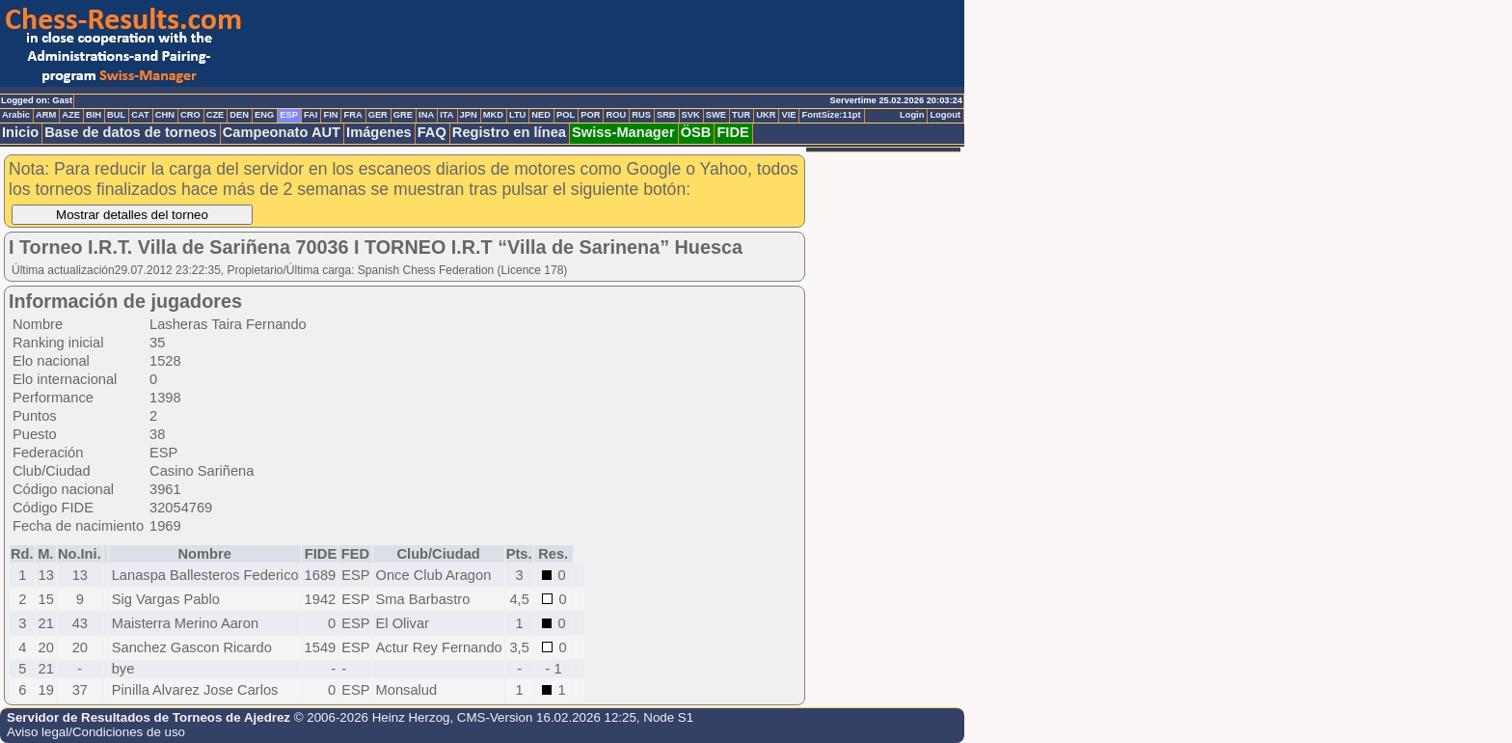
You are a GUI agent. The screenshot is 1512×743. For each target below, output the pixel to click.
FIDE (732, 132)
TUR (741, 115)
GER (378, 115)
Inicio (20, 132)
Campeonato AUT (281, 132)
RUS (641, 115)
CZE (215, 115)
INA (426, 115)
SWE (716, 115)
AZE (71, 115)
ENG (264, 115)
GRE (403, 115)
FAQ (432, 132)
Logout (945, 115)
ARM (46, 115)
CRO (190, 115)
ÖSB (696, 132)
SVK (691, 115)
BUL (116, 115)
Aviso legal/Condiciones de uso (96, 732)
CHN (165, 115)
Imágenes (379, 132)
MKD (493, 115)
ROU (616, 115)
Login (912, 115)
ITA (446, 115)
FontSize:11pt (830, 115)
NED (541, 115)
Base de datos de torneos (130, 132)
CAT (139, 115)
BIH (93, 115)
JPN (468, 115)
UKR (765, 115)
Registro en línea (509, 132)
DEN (239, 115)
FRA (352, 115)
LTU (517, 115)
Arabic (16, 115)
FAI (311, 115)
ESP (289, 115)
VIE (788, 115)
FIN (330, 115)
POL (565, 115)
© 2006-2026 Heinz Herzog (372, 717)
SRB (666, 115)
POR (590, 115)
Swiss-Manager (623, 132)
